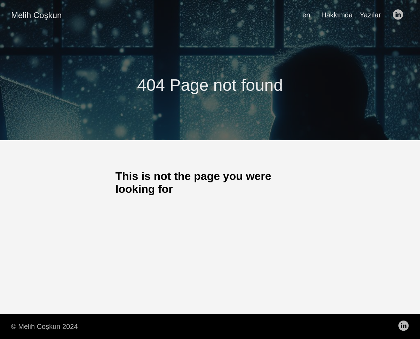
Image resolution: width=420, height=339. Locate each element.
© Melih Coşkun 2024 (44, 326)
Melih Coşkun (36, 15)
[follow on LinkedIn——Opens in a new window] (399, 15)
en (306, 15)
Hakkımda (336, 15)
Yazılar (370, 15)
